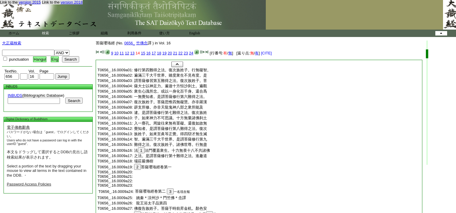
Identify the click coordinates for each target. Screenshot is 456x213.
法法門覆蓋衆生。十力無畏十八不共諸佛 (172, 150)
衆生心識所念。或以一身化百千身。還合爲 (170, 91)
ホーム (14, 33)
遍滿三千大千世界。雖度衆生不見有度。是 (170, 75)
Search (74, 101)
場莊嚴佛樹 (143, 161)
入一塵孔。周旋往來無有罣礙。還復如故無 (170, 123)
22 (180, 53)
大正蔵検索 (11, 43)
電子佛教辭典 (18, 127)
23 (186, 53)
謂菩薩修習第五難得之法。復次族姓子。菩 (170, 80)
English (194, 33)
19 (164, 53)
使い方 (164, 33)
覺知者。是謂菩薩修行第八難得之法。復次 (170, 128)
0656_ (129, 43)
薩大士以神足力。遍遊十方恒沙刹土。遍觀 (170, 86)
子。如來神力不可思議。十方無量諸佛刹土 (170, 118)
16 (148, 53)
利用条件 (134, 33)
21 (175, 53)
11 (122, 53)
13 (132, 53)
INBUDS (15, 95)
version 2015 (30, 2)
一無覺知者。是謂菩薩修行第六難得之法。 (170, 96)
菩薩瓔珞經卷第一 (153, 167)
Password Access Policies (29, 184)
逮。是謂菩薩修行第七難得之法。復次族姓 (170, 112)
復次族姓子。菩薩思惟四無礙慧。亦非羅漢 (170, 102)
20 (170, 53)
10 (116, 53)
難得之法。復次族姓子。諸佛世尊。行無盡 (170, 144)
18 (159, 53)
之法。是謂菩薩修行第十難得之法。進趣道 (170, 156)
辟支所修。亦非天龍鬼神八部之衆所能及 (168, 107)
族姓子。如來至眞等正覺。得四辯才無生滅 (170, 134)
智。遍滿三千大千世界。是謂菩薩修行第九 (170, 139)
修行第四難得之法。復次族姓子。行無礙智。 (172, 70)
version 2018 (71, 2)
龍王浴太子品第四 (150, 203)
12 (127, 53)
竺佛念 (142, 43)
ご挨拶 (74, 33)
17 (154, 53)
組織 (104, 33)
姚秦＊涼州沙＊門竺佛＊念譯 (160, 198)
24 (191, 53)
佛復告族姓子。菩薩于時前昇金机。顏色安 (170, 208)
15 (143, 53)
